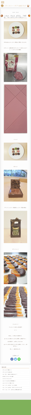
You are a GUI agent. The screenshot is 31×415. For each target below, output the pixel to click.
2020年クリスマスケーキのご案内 (7, 376)
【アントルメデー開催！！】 (7, 369)
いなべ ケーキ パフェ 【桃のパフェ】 (8, 383)
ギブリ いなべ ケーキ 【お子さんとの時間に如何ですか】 (12, 389)
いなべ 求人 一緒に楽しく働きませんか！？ (9, 374)
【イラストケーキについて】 (7, 378)
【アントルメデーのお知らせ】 (7, 372)
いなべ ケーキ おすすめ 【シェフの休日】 (9, 385)
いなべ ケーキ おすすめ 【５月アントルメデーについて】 (12, 387)
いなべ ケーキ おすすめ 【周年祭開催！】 (9, 380)
